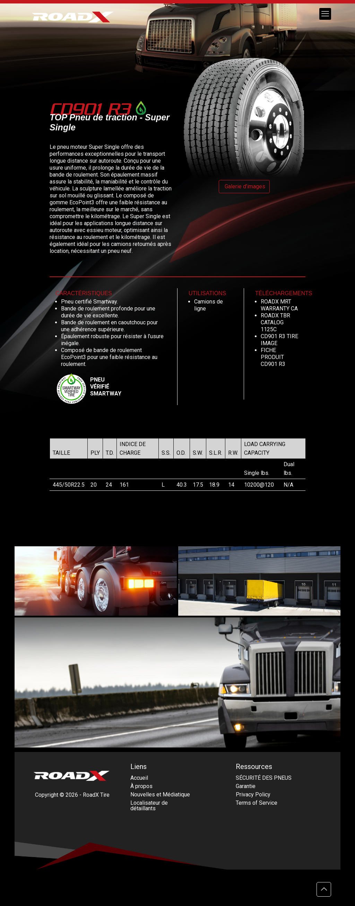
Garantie (246, 786)
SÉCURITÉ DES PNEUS (264, 778)
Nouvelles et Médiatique (160, 794)
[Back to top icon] (324, 889)
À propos (141, 786)
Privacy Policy (253, 794)
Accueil (139, 778)
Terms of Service (256, 803)
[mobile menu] (325, 14)
